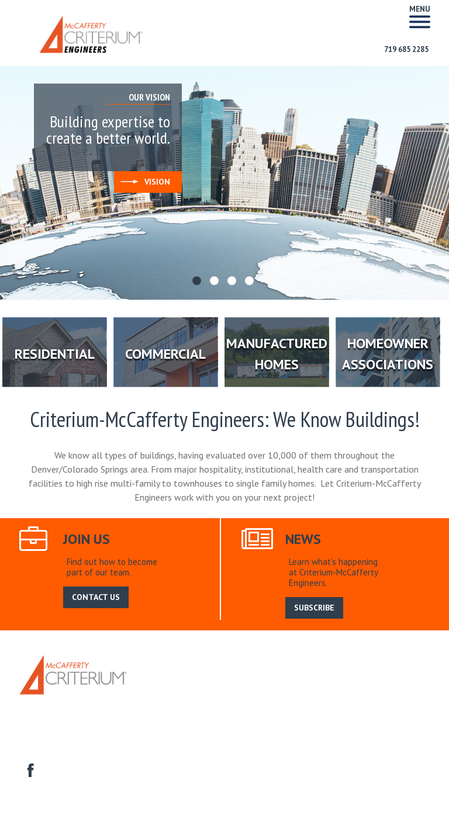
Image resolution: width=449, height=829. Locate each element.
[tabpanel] (224, 183)
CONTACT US (96, 597)
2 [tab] (216, 282)
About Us (189, 689)
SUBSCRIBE (314, 607)
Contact (32, 716)
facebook (29, 769)
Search (327, 689)
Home (153, 689)
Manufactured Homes (284, 702)
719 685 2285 (406, 49)
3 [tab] (233, 282)
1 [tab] (198, 282)
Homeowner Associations (380, 702)
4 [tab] (251, 282)
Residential (164, 702)
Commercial (214, 702)
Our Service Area (246, 689)
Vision (145, 181)
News (295, 689)
